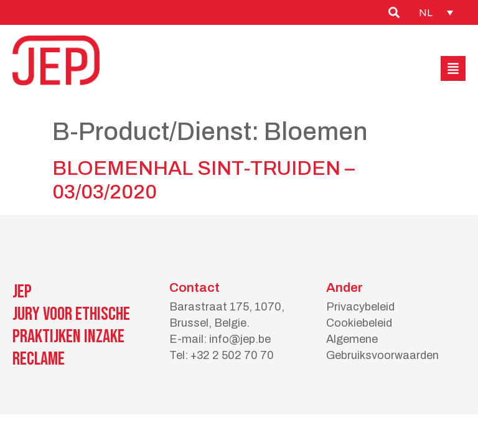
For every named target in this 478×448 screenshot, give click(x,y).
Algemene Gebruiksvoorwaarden (382, 347)
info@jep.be (240, 339)
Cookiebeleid (359, 323)
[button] (453, 68)
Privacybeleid (360, 307)
